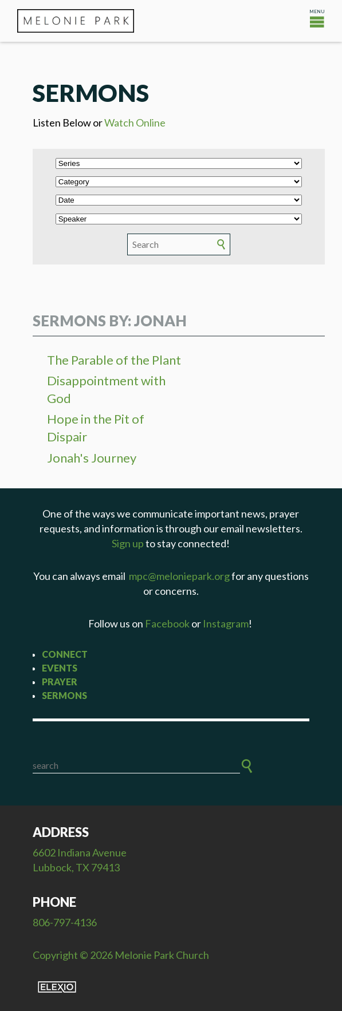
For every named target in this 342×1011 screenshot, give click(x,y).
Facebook (167, 623)
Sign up (128, 543)
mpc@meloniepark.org (179, 576)
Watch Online (135, 122)
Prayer (59, 681)
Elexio (57, 987)
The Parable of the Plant (114, 360)
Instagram (226, 623)
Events (59, 667)
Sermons (64, 695)
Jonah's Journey (91, 457)
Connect (65, 654)
